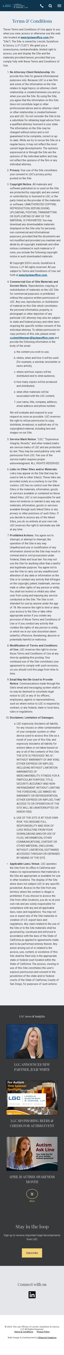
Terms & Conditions (23, 1331)
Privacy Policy (43, 1331)
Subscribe (32, 1253)
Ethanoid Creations (47, 1337)
